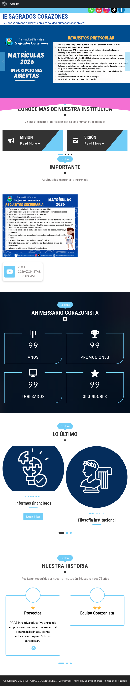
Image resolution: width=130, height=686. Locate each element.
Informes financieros (33, 503)
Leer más (33, 516)
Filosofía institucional (97, 520)
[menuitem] (4, 4)
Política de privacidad (115, 680)
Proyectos (33, 612)
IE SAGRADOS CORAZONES (35, 16)
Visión (90, 137)
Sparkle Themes (93, 680)
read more (28, 143)
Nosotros (96, 513)
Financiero (33, 496)
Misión (26, 137)
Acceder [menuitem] (14, 4)
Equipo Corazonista (97, 612)
